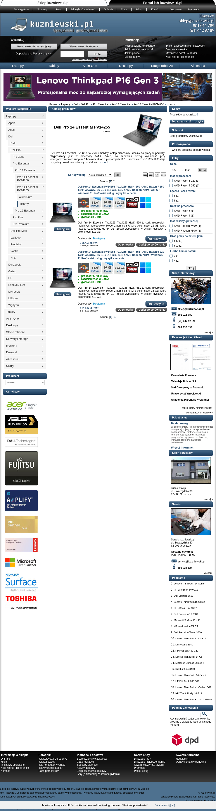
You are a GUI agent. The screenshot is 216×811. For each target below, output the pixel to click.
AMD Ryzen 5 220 (184, 180)
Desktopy (126, 66)
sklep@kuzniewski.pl (187, 309)
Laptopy (18, 66)
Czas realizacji (85, 761)
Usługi (10, 365)
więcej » (208, 332)
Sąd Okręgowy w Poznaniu (187, 387)
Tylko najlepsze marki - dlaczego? (185, 45)
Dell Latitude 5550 (183, 595)
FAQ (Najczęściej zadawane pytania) (98, 773)
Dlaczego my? (132, 56)
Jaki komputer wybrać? (51, 764)
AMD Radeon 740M (185, 225)
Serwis (59, 9)
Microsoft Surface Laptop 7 (189, 663)
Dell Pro (85, 104)
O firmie (108, 9)
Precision (16, 244)
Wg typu (13, 305)
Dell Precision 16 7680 (186, 614)
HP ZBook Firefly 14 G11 (188, 693)
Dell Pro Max (18, 230)
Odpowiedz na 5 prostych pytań (34, 53)
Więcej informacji (182, 447)
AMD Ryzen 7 (182, 215)
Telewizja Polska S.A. (184, 381)
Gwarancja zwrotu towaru (149, 764)
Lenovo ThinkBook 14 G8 (188, 656)
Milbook (13, 298)
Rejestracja (193, 9)
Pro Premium (21, 224)
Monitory (11, 345)
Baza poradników (48, 770)
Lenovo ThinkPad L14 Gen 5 (190, 675)
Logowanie (175, 9)
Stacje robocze (162, 66)
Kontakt (155, 9)
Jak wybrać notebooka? (83, 9)
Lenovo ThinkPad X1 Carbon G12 (193, 687)
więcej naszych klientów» (199, 412)
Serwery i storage (17, 338)
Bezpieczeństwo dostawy (91, 770)
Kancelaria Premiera (183, 375)
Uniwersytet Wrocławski (186, 393)
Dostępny (99, 238)
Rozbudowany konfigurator (140, 45)
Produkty (42, 9)
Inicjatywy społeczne (12, 764)
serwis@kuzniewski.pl (188, 561)
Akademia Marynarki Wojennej (190, 399)
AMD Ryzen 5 (182, 210)
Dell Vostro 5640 (184, 644)
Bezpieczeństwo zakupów (92, 758)
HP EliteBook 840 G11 (186, 589)
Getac (12, 271)
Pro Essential (101, 104)
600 (176, 245)
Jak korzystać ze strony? (138, 49)
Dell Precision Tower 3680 (188, 632)
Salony (139, 9)
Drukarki (11, 352)
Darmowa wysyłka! (177, 49)
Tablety (54, 66)
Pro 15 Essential (25, 210)
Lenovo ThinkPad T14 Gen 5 (189, 583)
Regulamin (182, 758)
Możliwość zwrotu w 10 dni (181, 53)
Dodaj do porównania (151, 245)
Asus (11, 129)
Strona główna (21, 9)
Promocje (139, 767)
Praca (124, 9)
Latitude (15, 237)
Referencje (187, 56)
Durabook (14, 264)
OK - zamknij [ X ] (165, 805)
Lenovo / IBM (16, 284)
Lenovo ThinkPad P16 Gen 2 (190, 638)
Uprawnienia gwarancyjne (191, 761)
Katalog (53, 104)
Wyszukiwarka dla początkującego (34, 46)
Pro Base (18, 156)
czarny (171, 104)
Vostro (14, 251)
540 (176, 240)
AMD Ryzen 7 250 (184, 185)
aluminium (25, 197)
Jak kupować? (132, 53)
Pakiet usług (179, 423)
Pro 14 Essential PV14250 (27, 178)
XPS (13, 257)
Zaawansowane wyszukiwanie (89, 59)
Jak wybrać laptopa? (50, 767)
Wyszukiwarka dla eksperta (83, 46)
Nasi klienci (172, 56)
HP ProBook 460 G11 (187, 650)
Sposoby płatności (87, 764)
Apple (12, 123)
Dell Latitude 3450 (185, 669)
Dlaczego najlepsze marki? (149, 761)
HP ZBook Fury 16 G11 (186, 608)
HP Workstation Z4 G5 (186, 626)
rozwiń (104, 162)
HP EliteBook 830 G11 (187, 681)
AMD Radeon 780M (185, 230)
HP (10, 278)
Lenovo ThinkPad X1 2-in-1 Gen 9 (193, 699)
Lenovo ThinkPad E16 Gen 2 (189, 602)
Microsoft (14, 291)
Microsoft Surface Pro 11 (187, 620)
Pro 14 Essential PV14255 (148, 104)
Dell (75, 104)
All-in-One (90, 66)
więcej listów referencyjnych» (197, 407)
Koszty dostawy (86, 767)
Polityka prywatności (135, 805)
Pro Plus (18, 217)
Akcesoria (198, 66)
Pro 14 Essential (120, 104)
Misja (4, 761)
